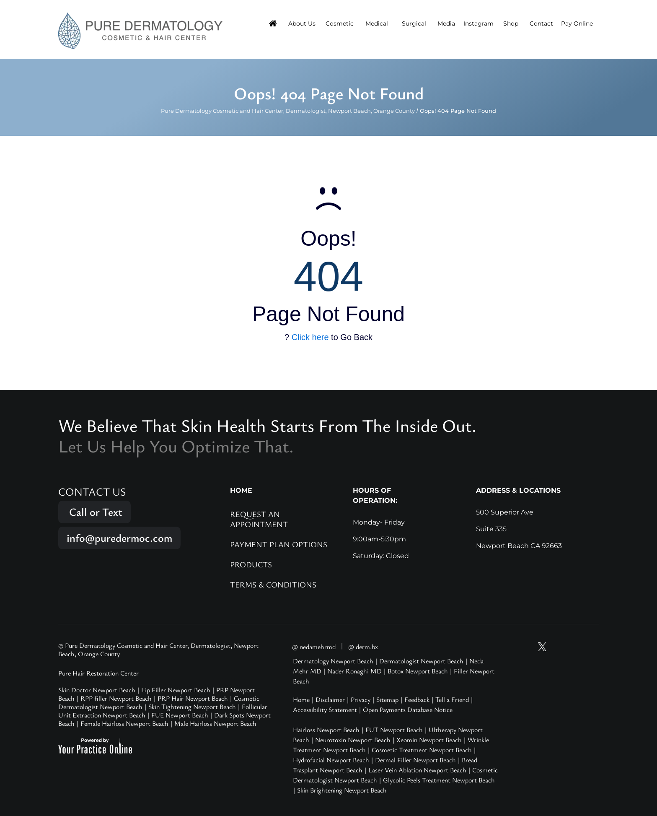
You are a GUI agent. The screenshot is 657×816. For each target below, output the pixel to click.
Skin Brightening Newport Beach (342, 790)
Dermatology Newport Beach (333, 660)
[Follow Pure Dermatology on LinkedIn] (590, 646)
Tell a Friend (452, 699)
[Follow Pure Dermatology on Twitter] (542, 646)
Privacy (360, 699)
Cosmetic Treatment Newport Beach (422, 749)
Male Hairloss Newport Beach (215, 723)
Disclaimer (330, 699)
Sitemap (387, 699)
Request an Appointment (259, 519)
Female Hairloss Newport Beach (124, 723)
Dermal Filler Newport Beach (415, 759)
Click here (310, 337)
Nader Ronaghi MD (354, 671)
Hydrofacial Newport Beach (331, 759)
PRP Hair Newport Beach (193, 698)
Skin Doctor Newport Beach (96, 689)
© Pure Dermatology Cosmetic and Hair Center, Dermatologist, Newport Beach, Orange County (158, 649)
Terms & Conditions (273, 584)
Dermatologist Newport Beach (421, 660)
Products (251, 564)
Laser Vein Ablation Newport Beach (417, 769)
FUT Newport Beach (394, 729)
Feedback (416, 699)
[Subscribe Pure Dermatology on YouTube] (526, 646)
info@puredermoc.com (119, 537)
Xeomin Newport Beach (429, 739)
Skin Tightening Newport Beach (192, 706)
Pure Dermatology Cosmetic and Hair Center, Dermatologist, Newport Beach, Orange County (288, 110)
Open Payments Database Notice (408, 709)
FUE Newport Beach (179, 715)
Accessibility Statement (325, 709)
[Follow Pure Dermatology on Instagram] (558, 646)
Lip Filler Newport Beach (175, 689)
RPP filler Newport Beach (116, 698)
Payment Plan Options (278, 544)
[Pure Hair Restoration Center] (140, 30)
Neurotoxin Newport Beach (353, 739)
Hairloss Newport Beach (326, 729)
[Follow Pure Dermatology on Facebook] (574, 646)
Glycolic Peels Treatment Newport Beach (439, 780)
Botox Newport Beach (418, 671)
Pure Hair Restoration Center (98, 673)
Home (301, 699)
